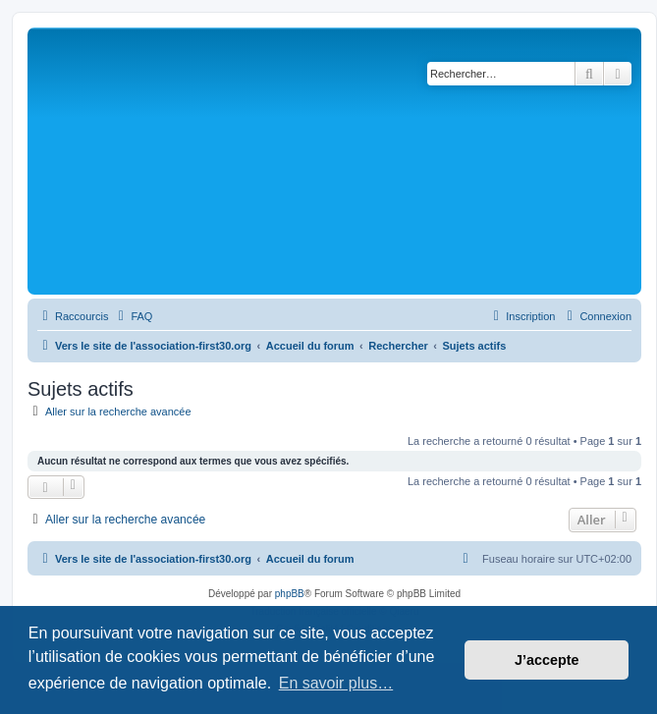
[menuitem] (132, 316)
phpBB (289, 593)
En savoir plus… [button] (336, 683)
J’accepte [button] (547, 660)
